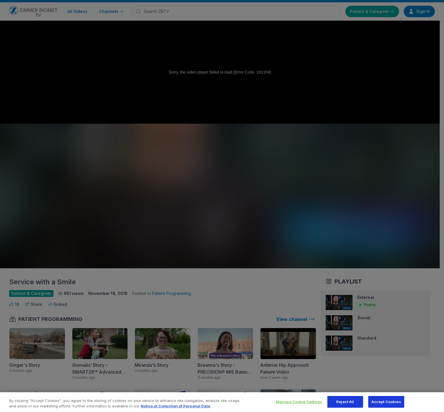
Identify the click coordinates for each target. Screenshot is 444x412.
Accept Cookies (386, 405)
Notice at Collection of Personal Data (175, 409)
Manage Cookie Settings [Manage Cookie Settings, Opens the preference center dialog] (299, 405)
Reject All (345, 405)
